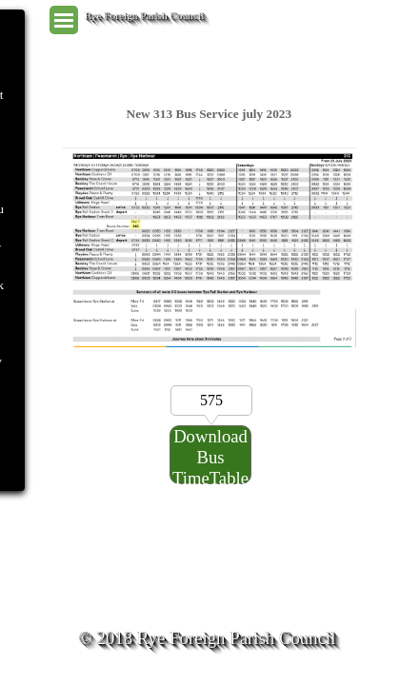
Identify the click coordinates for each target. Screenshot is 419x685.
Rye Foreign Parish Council (145, 15)
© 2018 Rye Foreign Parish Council (207, 638)
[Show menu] (64, 20)
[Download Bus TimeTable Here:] (210, 454)
